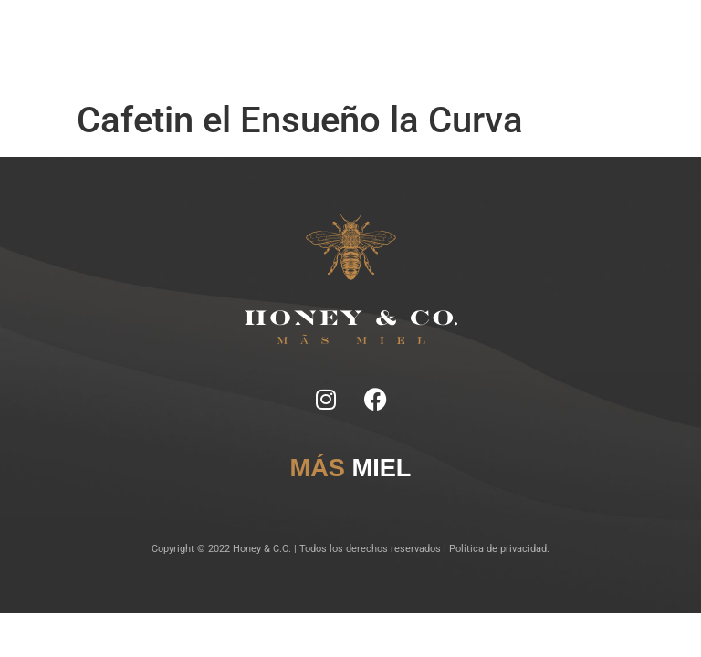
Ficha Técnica (306, 36)
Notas (258, 36)
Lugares (396, 36)
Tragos (357, 36)
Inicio (227, 36)
